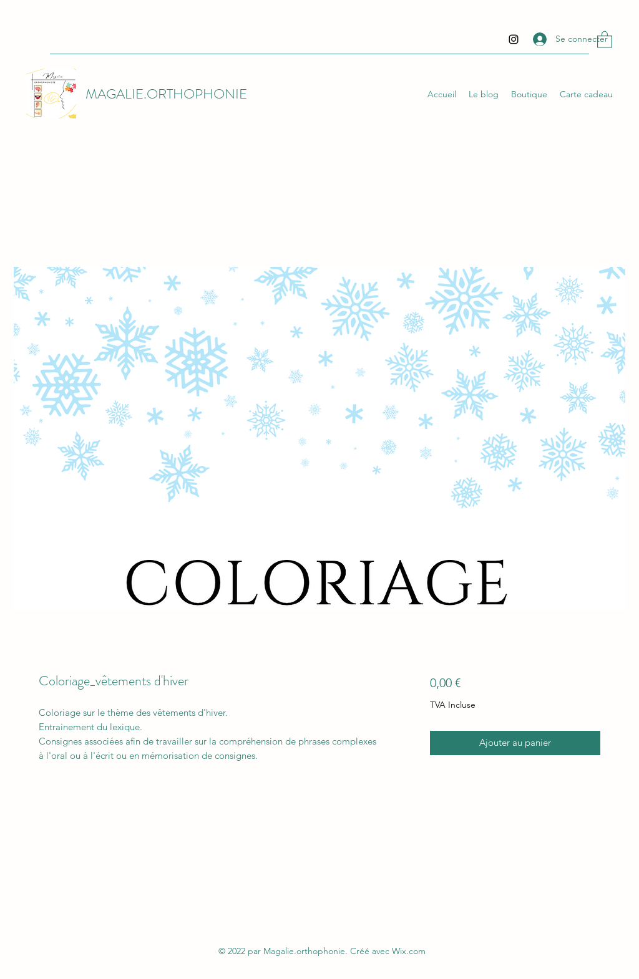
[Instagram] (513, 39)
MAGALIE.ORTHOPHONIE (166, 94)
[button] (604, 39)
